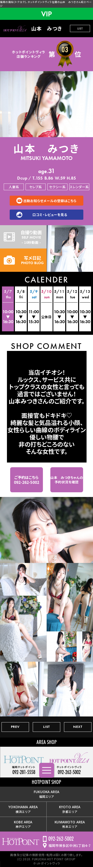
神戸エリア (23, 824)
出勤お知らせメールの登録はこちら (49, 200)
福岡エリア (46, 794)
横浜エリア (23, 809)
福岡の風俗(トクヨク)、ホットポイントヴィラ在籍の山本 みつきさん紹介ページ (46, 3)
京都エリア (69, 809)
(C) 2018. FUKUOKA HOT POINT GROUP (46, 859)
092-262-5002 (61, 838)
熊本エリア (70, 824)
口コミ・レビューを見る (49, 214)
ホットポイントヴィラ (46, 863)
